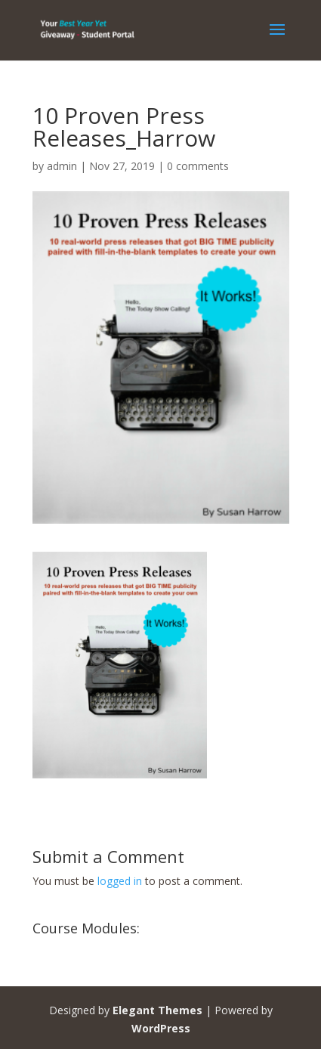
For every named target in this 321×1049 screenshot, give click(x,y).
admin (62, 166)
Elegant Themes (157, 1010)
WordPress (160, 1028)
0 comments (198, 166)
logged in (119, 881)
